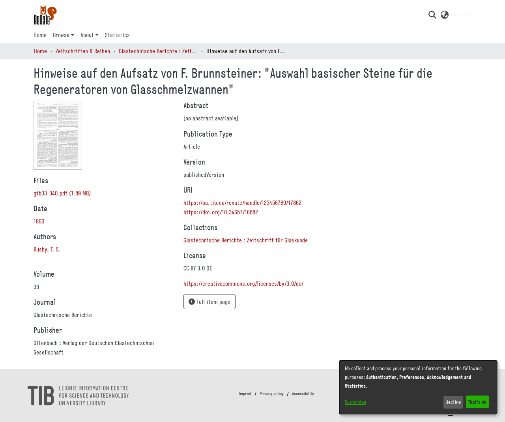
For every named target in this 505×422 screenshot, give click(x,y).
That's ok (477, 401)
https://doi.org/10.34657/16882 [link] (220, 212)
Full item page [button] (209, 301)
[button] (432, 15)
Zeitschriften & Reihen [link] (83, 50)
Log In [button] (460, 15)
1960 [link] (39, 221)
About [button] (87, 34)
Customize (355, 402)
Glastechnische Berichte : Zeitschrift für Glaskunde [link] (158, 50)
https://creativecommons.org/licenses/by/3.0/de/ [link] (243, 283)
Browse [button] (61, 34)
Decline (453, 402)
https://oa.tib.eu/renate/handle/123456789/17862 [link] (242, 202)
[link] (62, 193)
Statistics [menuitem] (117, 34)
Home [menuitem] (40, 34)
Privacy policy (272, 393)
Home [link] (40, 50)
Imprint (245, 393)
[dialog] (418, 387)
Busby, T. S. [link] (47, 249)
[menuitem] (63, 34)
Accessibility (303, 393)
